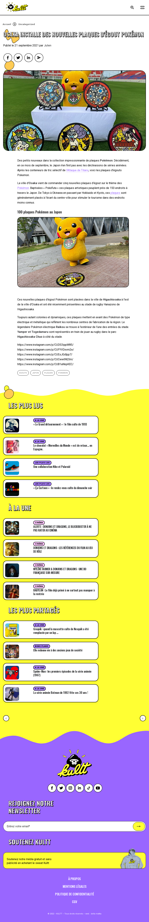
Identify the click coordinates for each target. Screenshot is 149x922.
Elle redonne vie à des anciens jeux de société (57, 650)
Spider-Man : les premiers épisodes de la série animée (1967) (62, 673)
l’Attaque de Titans (77, 170)
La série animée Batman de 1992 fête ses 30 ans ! (60, 693)
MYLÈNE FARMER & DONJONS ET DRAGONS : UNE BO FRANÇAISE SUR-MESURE (59, 571)
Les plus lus (42, 463)
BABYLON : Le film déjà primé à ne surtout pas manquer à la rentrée (64, 592)
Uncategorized (26, 24)
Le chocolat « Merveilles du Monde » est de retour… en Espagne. (62, 447)
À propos (74, 878)
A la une (39, 420)
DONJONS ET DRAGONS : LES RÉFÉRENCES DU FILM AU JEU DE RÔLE (63, 550)
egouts (23, 373)
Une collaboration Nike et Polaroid (51, 467)
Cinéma (39, 523)
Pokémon (23, 188)
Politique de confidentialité (74, 894)
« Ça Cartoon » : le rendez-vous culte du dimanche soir (62, 488)
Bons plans (41, 646)
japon (35, 373)
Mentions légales (74, 886)
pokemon (63, 373)
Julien (47, 45)
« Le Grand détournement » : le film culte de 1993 (60, 424)
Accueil (7, 24)
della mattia (96, 914)
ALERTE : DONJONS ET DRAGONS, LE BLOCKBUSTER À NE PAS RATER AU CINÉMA (62, 528)
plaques (115, 192)
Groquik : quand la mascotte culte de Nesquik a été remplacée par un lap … (61, 631)
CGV (74, 901)
